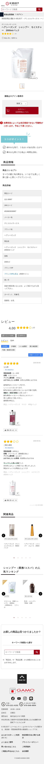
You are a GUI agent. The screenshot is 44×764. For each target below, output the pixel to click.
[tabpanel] (22, 63)
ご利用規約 (26, 747)
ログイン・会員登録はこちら (22, 110)
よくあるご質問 (7, 742)
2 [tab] (18, 560)
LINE (31, 698)
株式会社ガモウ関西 (17, 716)
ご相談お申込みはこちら (10, 751)
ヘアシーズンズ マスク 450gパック (22, 404)
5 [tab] (30, 560)
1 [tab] (14, 560)
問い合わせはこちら (8, 747)
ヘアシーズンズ (10, 235)
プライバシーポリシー (30, 742)
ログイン (19, 14)
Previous (3, 535)
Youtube (19, 698)
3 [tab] (22, 560)
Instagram (25, 698)
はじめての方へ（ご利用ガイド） (10, 736)
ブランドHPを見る (11, 274)
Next (40, 535)
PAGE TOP (22, 680)
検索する (39, 9)
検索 (37, 652)
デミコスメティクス (9, 24)
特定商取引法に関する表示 (31, 736)
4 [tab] (26, 560)
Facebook (13, 698)
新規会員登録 (9, 14)
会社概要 (25, 751)
